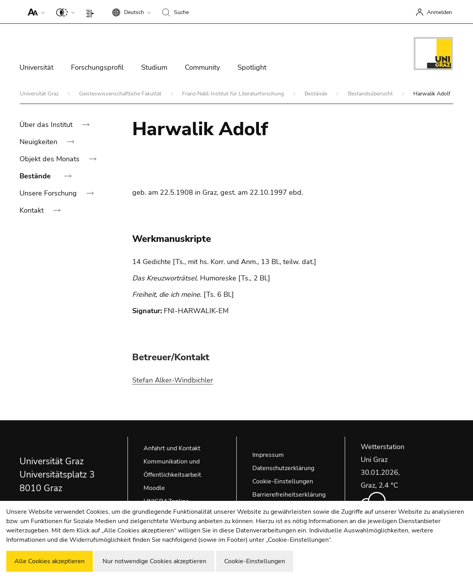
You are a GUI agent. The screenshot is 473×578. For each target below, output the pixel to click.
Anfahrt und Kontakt (171, 448)
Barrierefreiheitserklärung (289, 494)
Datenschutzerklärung (283, 468)
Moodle (154, 488)
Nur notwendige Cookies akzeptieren (154, 561)
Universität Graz (40, 93)
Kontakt (32, 210)
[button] (34, 11)
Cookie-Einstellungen (282, 481)
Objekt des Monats (50, 159)
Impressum (268, 455)
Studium (154, 67)
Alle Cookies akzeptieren (49, 561)
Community (202, 67)
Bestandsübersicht (371, 93)
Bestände (317, 93)
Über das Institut (46, 124)
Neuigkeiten (39, 141)
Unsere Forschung (49, 193)
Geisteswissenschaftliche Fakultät (121, 93)
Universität (36, 67)
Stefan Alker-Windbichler (172, 380)
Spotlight (251, 67)
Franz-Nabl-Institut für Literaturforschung (233, 93)
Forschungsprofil (97, 67)
